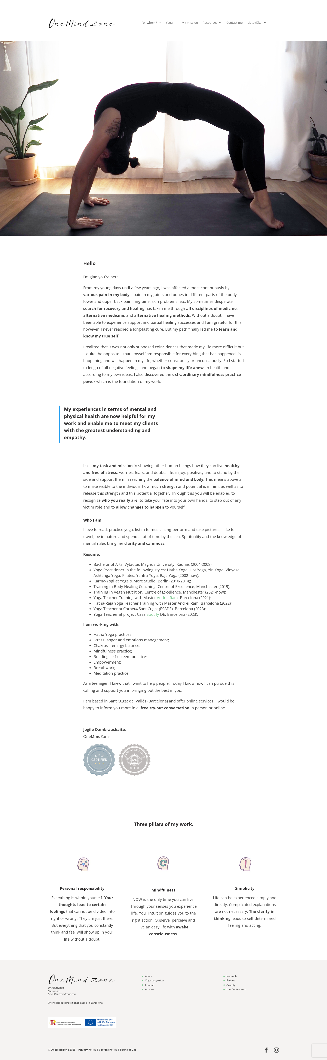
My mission (190, 23)
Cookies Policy (108, 1049)
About (148, 976)
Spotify (153, 614)
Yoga (169, 23)
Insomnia (231, 976)
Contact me (234, 23)
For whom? (149, 23)
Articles (149, 989)
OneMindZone (56, 988)
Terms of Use (128, 1049)
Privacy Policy (87, 1049)
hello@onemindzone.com (62, 994)
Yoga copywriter (154, 980)
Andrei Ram (167, 597)
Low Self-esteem (236, 989)
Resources (210, 23)
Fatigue (230, 980)
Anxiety (230, 985)
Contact (149, 985)
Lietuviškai (254, 23)
